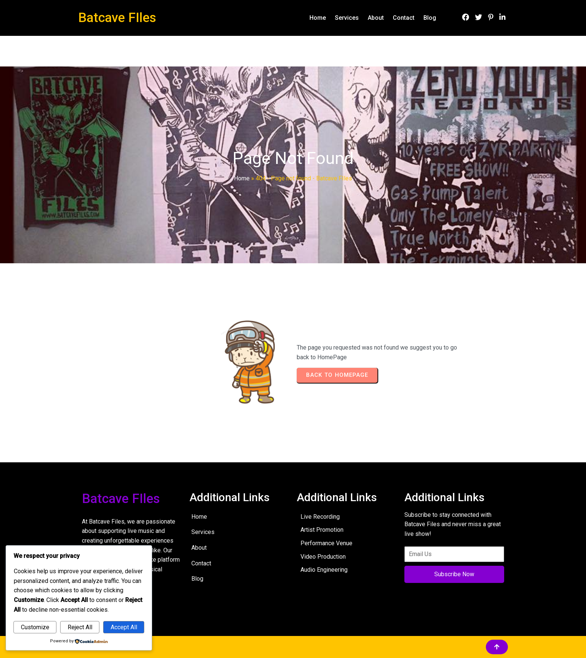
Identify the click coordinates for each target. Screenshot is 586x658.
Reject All (80, 627)
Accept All (124, 627)
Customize (35, 627)
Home (242, 178)
